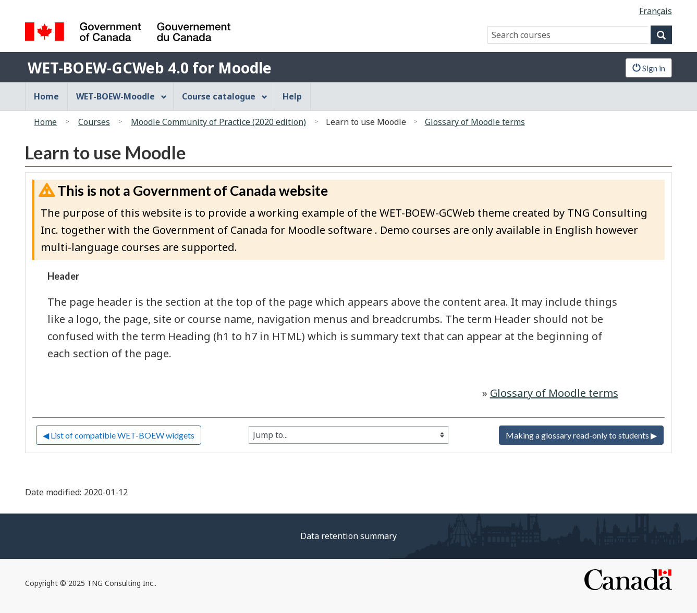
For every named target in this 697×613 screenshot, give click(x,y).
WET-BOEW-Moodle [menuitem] (121, 96)
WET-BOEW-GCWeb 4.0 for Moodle (150, 68)
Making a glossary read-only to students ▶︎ (581, 435)
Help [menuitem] (292, 96)
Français (655, 11)
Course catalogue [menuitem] (224, 96)
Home (45, 122)
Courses (94, 122)
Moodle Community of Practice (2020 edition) (218, 122)
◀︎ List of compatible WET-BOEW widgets (118, 435)
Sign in (648, 68)
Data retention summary (348, 536)
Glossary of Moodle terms (475, 122)
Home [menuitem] (46, 96)
